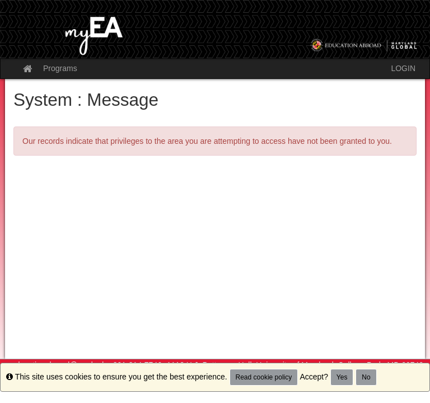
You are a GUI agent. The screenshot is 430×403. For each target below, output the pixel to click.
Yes (342, 377)
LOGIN (403, 68)
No (366, 377)
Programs (60, 68)
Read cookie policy (264, 377)
